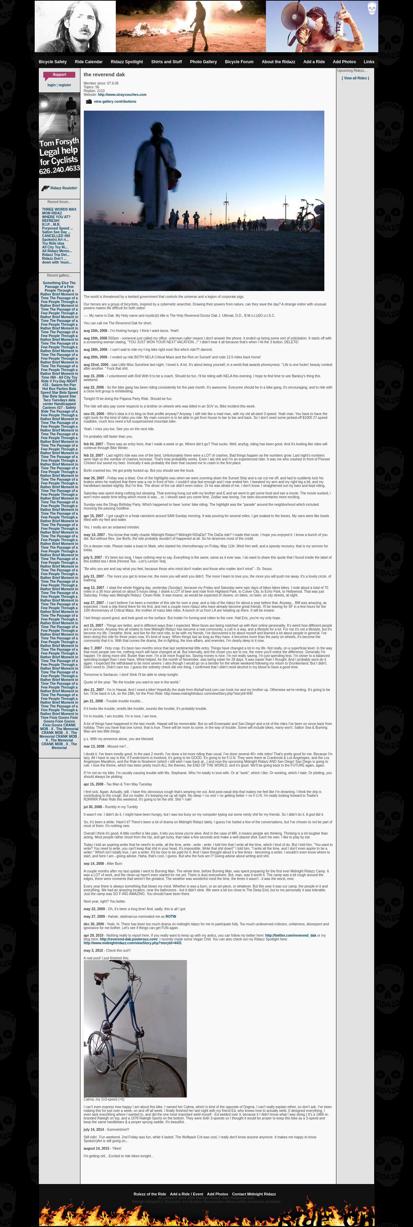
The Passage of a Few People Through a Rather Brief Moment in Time (59, 290)
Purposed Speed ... (57, 228)
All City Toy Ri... (55, 247)
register (64, 85)
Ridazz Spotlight (127, 61)
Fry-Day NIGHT (65, 381)
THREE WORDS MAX (59, 209)
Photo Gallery (203, 61)
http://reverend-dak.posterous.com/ (129, 939)
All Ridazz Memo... (57, 251)
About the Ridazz (278, 61)
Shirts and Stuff (166, 61)
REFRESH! (51, 221)
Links (369, 61)
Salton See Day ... (56, 232)
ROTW (171, 916)
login (51, 85)
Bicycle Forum (239, 61)
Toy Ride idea (53, 243)
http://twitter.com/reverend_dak (290, 935)
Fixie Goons (59, 718)
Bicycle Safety (53, 61)
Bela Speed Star (58, 390)
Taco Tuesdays (55, 400)
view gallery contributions (110, 101)
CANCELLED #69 (56, 236)
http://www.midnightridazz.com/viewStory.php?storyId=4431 (133, 943)
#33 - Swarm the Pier (59, 385)
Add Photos (344, 61)
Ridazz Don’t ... (54, 258)
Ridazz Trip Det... (56, 255)
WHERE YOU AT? (56, 217)
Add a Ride (314, 61)
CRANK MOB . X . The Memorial (59, 727)
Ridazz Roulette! (59, 188)
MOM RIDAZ (52, 213)
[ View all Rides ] (355, 78)
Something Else (56, 283)
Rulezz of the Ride (150, 1194)
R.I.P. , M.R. (51, 224)
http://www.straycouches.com (122, 95)
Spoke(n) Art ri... (55, 240)
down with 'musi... (57, 262)
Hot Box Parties (55, 389)
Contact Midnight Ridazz (254, 1194)
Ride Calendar (89, 61)
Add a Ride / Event (186, 1194)
